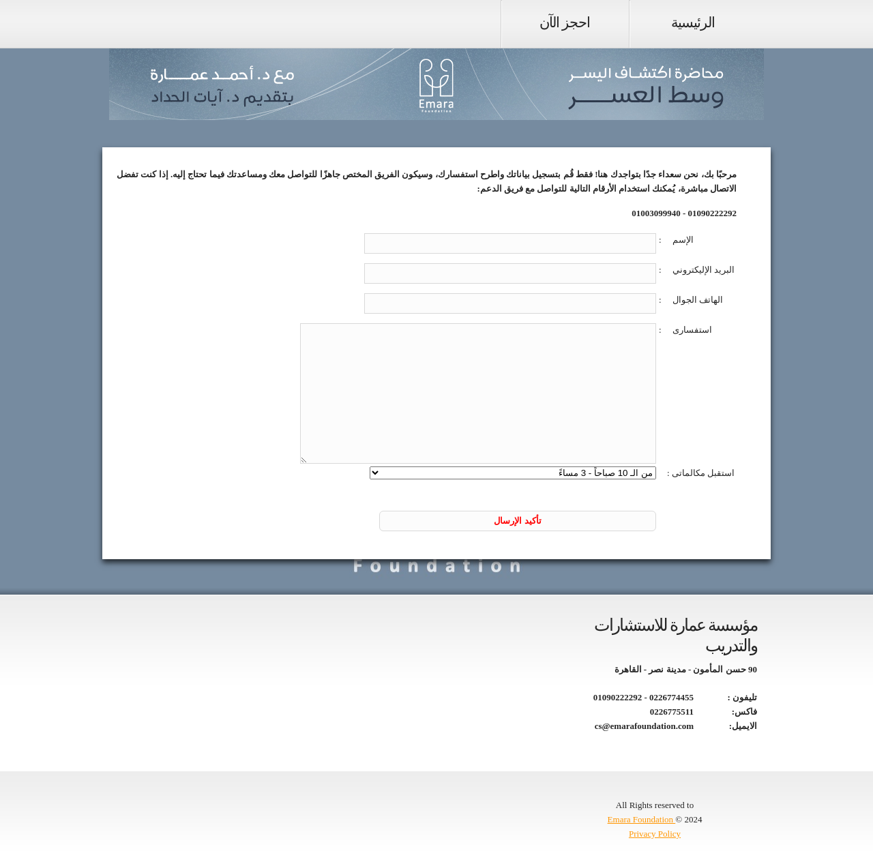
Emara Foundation (642, 819)
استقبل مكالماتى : (701, 473)
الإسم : (676, 240)
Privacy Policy (655, 834)
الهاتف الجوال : (691, 300)
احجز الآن (564, 22)
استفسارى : (685, 330)
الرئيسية (693, 22)
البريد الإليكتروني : (697, 270)
